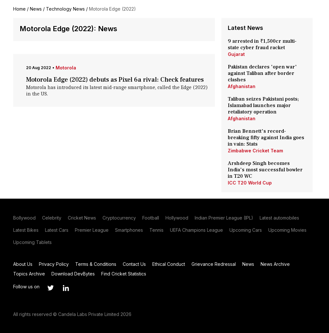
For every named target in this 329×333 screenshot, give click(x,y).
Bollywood (24, 218)
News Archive (275, 264)
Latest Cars (56, 230)
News (36, 9)
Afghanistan (241, 86)
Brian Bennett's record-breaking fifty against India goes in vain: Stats (266, 137)
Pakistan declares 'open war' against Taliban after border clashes (262, 73)
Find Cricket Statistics (123, 273)
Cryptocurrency (119, 218)
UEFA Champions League (196, 230)
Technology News (65, 9)
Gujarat (236, 54)
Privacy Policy (54, 264)
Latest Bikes (26, 230)
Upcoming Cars (245, 230)
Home (19, 9)
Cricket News (82, 218)
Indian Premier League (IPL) (224, 218)
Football (150, 218)
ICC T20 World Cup (250, 182)
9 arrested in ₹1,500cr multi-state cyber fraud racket (262, 44)
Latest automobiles (279, 218)
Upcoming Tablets (32, 242)
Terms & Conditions (95, 264)
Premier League (92, 230)
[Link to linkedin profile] (66, 288)
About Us (22, 264)
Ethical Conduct (168, 264)
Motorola (66, 67)
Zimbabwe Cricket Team (255, 150)
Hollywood (176, 218)
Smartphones (129, 230)
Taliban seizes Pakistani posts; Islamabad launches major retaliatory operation (263, 105)
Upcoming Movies (287, 230)
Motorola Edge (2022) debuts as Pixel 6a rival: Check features (115, 80)
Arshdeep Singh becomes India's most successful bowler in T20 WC (265, 169)
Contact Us (134, 264)
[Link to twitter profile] (50, 288)
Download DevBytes (73, 273)
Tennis (156, 230)
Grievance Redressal (213, 264)
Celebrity (51, 218)
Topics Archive (29, 273)
